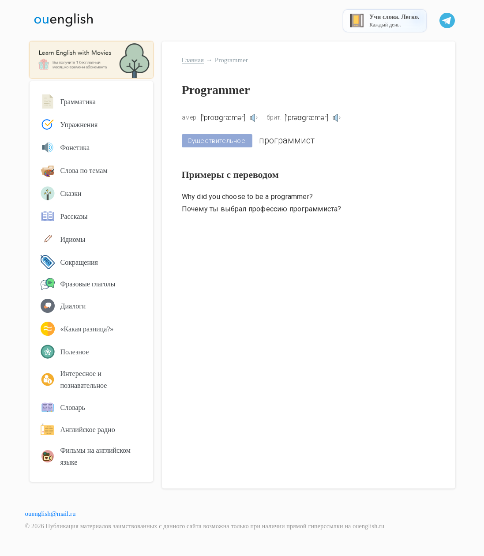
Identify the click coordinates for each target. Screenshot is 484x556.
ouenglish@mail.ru (50, 513)
